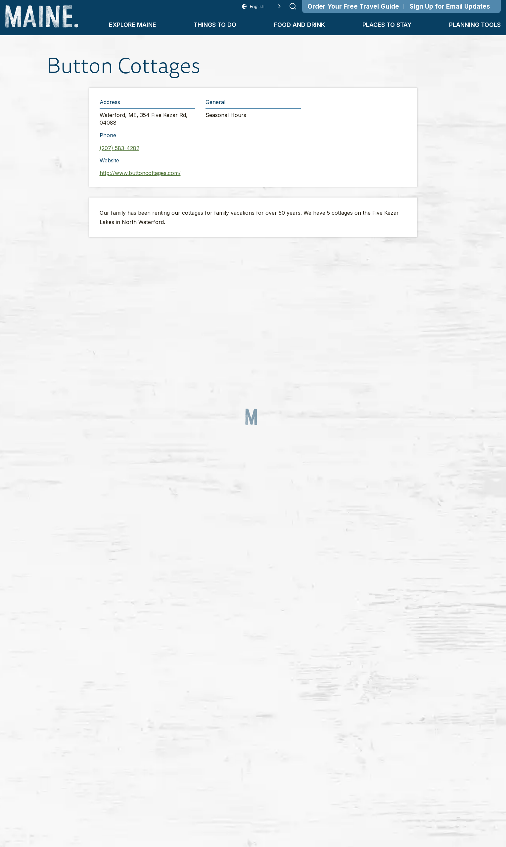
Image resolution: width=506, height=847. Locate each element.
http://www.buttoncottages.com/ (140, 173)
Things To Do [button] (215, 24)
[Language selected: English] (261, 6)
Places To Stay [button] (387, 24)
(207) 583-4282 (119, 148)
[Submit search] (293, 6)
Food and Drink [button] (299, 24)
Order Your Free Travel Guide (353, 6)
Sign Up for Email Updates (450, 6)
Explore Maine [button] (132, 24)
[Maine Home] (41, 16)
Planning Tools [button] (475, 24)
